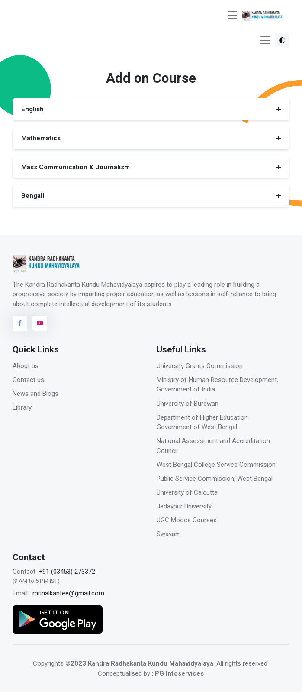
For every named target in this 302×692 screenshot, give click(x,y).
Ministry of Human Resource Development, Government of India (217, 385)
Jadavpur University (184, 506)
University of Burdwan (187, 403)
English (32, 109)
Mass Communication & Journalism (75, 167)
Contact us (28, 380)
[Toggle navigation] (232, 15)
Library (22, 407)
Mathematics (41, 138)
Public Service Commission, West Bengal (215, 478)
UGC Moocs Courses (187, 520)
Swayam (169, 534)
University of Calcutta (187, 492)
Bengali (32, 196)
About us (26, 366)
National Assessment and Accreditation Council (213, 446)
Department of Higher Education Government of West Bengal (202, 422)
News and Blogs (35, 394)
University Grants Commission (200, 366)
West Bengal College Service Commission (216, 465)
